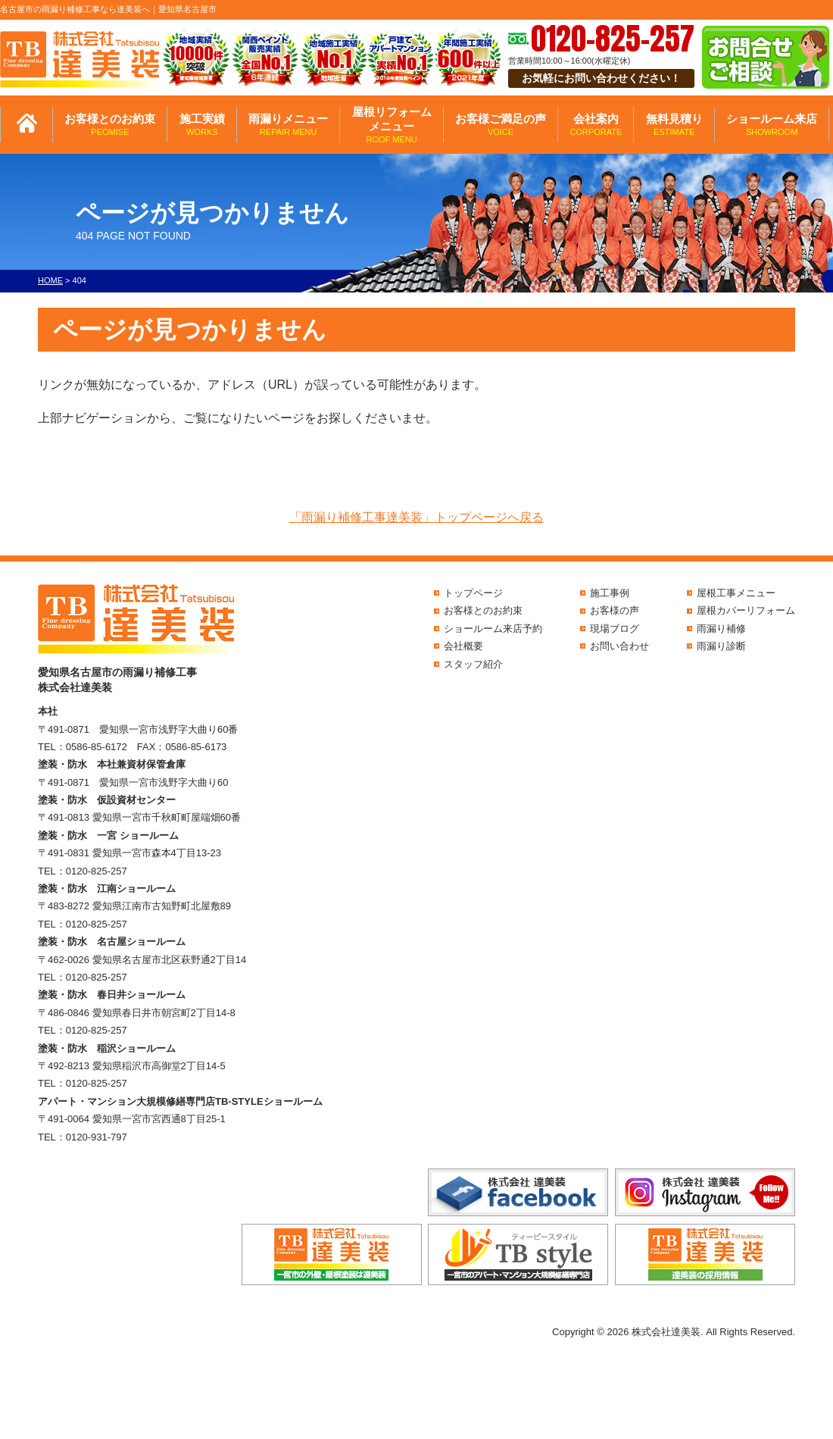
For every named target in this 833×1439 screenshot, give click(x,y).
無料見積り (674, 124)
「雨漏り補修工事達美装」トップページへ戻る (416, 517)
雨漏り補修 (721, 628)
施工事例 (609, 593)
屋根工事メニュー (736, 593)
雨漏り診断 (721, 646)
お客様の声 (614, 610)
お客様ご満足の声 (500, 124)
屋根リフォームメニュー (392, 125)
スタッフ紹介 (473, 664)
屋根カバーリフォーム (746, 610)
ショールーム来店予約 (493, 628)
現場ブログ (614, 628)
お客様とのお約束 (109, 124)
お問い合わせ (619, 646)
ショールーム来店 (771, 124)
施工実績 (202, 124)
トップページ (473, 593)
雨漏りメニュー (288, 124)
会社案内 (595, 124)
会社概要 (463, 646)
